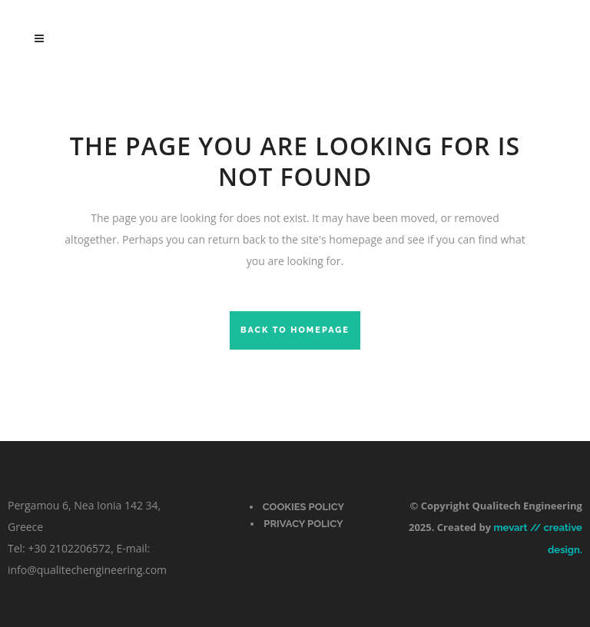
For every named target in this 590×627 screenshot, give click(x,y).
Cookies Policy (303, 507)
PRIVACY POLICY (303, 523)
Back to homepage (295, 330)
